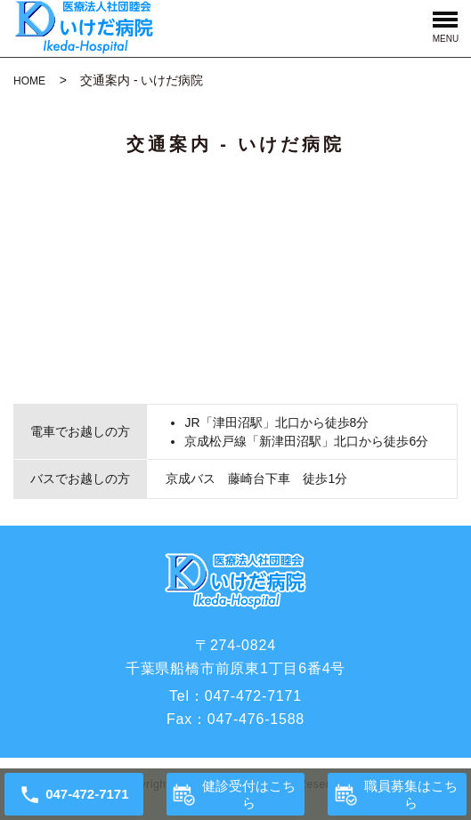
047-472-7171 (253, 695)
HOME (29, 81)
